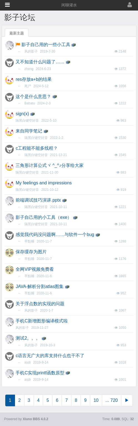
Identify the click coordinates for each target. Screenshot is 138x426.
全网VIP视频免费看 (35, 269)
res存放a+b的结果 (33, 79)
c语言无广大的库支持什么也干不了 (50, 355)
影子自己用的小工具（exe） (44, 217)
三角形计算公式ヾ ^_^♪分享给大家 (49, 165)
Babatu (29, 103)
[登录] (119, 5)
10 (96, 400)
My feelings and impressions (44, 183)
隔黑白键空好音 (27, 120)
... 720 (112, 400)
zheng (29, 69)
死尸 (27, 86)
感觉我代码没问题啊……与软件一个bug (55, 234)
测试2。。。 (28, 338)
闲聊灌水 (69, 5)
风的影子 (31, 51)
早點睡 (29, 241)
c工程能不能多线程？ (37, 148)
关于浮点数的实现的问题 (40, 303)
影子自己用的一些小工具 (45, 44)
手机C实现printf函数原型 (40, 372)
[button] (7, 5)
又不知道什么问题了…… (40, 61)
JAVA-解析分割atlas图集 (40, 286)
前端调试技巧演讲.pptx (38, 200)
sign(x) (22, 113)
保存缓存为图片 (31, 251)
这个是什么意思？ (33, 96)
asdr (27, 362)
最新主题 (16, 33)
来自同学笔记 (29, 131)
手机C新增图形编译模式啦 (42, 321)
